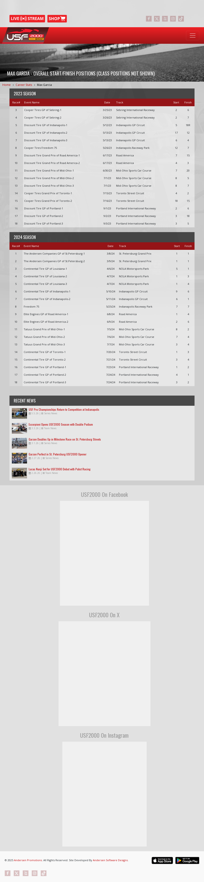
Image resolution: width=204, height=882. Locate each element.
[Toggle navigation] (192, 35)
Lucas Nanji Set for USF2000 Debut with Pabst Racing (60, 469)
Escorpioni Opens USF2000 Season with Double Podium (61, 424)
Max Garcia (44, 85)
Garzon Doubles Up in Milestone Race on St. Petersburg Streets (65, 439)
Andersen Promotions (28, 860)
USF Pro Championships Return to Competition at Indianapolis (64, 409)
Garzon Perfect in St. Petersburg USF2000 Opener (57, 454)
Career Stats (24, 85)
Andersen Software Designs (110, 860)
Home (6, 85)
